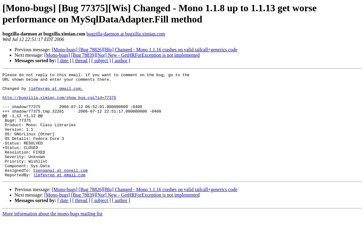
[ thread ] (81, 60)
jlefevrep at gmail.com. (56, 92)
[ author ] (121, 60)
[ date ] (64, 60)
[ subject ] (101, 60)
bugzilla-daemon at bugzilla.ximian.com (126, 33)
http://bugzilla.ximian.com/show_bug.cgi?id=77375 (59, 103)
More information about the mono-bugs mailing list (52, 234)
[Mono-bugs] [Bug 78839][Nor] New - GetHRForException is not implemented (122, 55)
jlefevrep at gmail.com (59, 195)
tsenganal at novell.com (60, 190)
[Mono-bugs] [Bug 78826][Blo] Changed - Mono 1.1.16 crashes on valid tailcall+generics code (144, 49)
